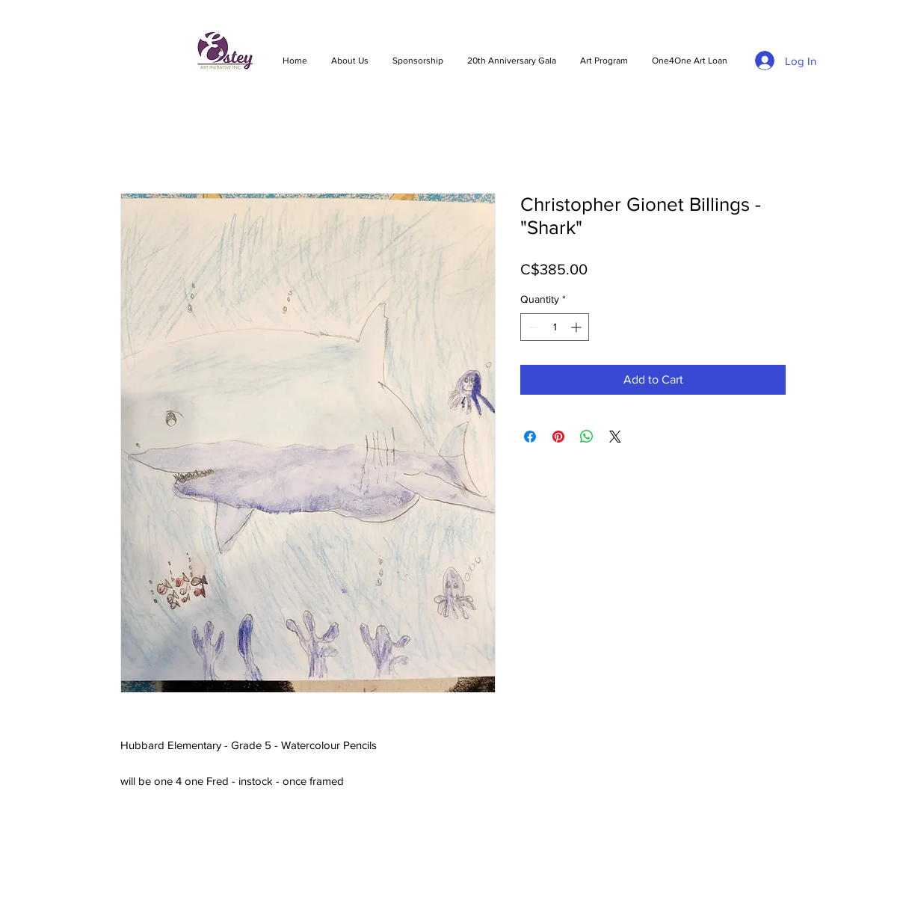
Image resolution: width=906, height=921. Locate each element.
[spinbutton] (554, 327)
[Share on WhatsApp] (587, 437)
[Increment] (577, 327)
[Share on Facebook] (530, 437)
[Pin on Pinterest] (558, 437)
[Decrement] (532, 327)
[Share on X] (615, 437)
